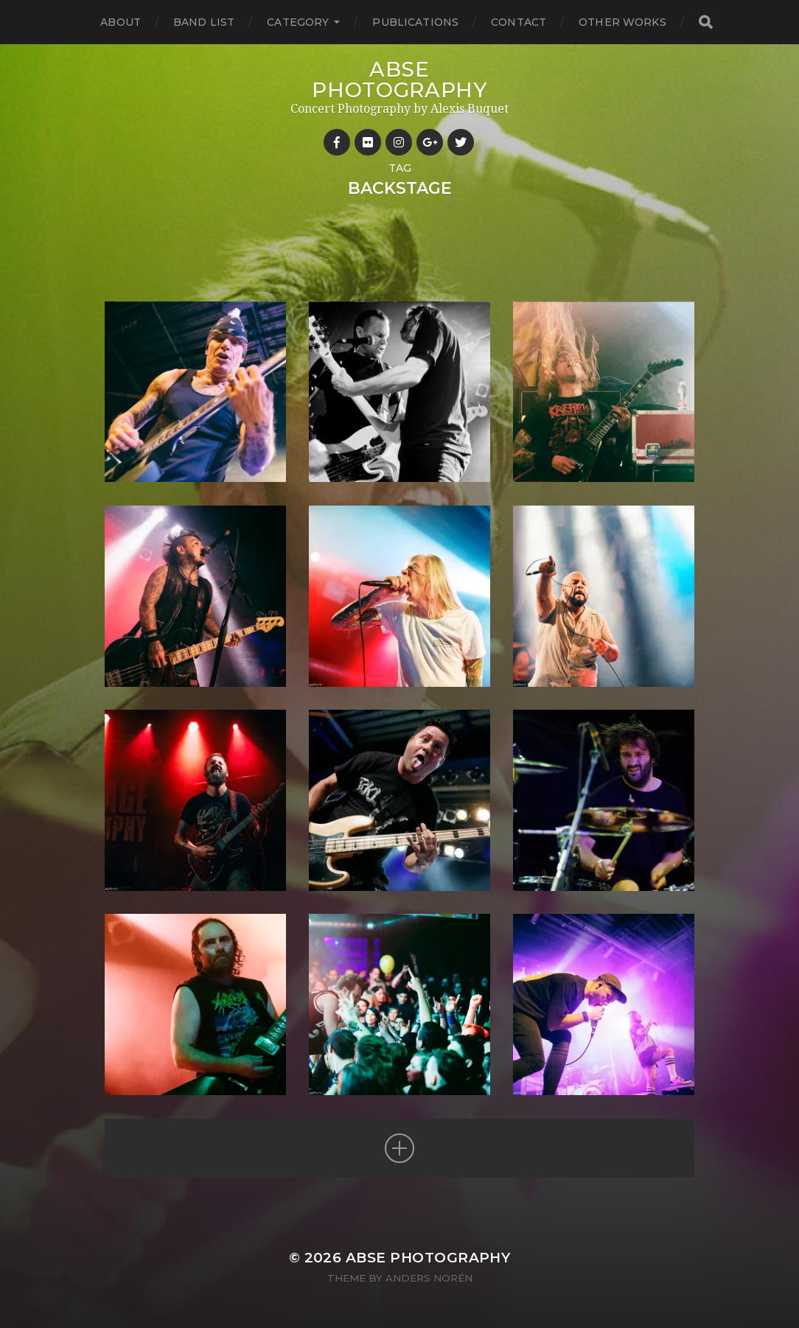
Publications (415, 22)
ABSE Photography (399, 79)
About (120, 22)
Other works (622, 22)
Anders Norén (428, 1278)
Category (298, 22)
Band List (203, 22)
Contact (518, 22)
